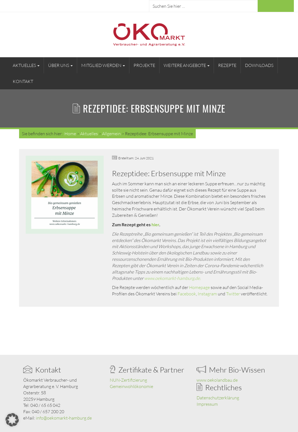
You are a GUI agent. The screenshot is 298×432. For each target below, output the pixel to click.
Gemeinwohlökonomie (131, 386)
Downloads (259, 65)
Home (70, 133)
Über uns (60, 65)
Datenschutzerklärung (218, 397)
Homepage (199, 287)
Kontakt (23, 81)
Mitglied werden (103, 65)
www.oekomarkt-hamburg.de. (172, 278)
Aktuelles (26, 65)
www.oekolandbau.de (217, 380)
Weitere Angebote (187, 65)
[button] (12, 420)
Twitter (233, 293)
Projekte (144, 65)
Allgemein (111, 133)
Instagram (207, 293)
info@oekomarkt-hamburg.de (64, 418)
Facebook (186, 293)
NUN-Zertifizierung (128, 380)
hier (155, 224)
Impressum (207, 404)
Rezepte (227, 65)
